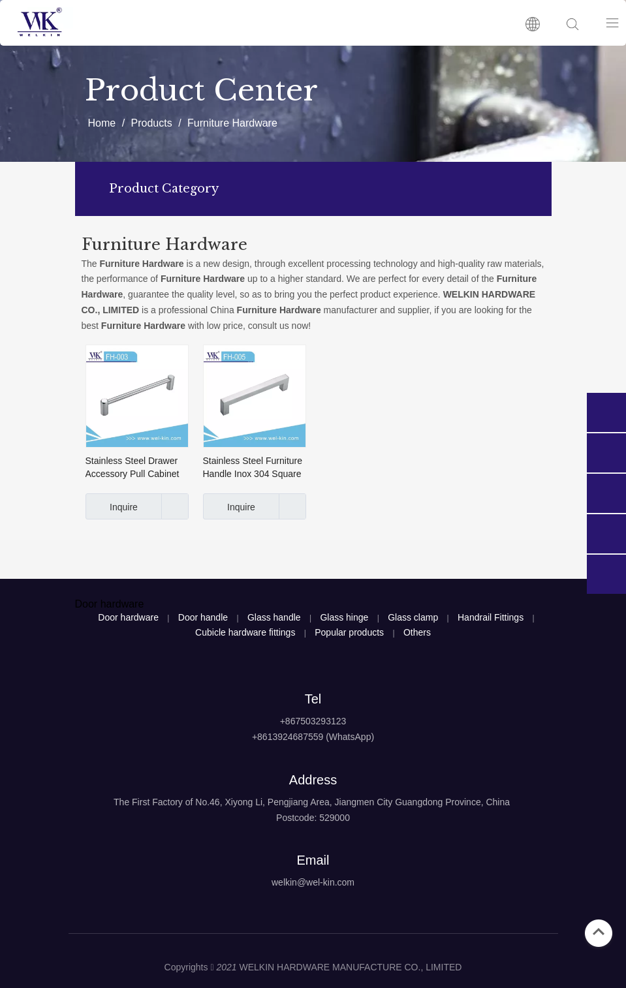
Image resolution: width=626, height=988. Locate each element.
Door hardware (128, 617)
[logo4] (312, 915)
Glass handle (274, 617)
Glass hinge (344, 617)
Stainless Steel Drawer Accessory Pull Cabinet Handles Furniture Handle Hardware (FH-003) (133, 467)
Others (417, 632)
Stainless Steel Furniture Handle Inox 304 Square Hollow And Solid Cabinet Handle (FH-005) (254, 467)
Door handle (203, 617)
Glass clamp (413, 617)
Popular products (349, 632)
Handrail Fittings (491, 617)
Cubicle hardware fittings (245, 632)
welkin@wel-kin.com (313, 882)
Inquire (112, 506)
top (598, 931)
